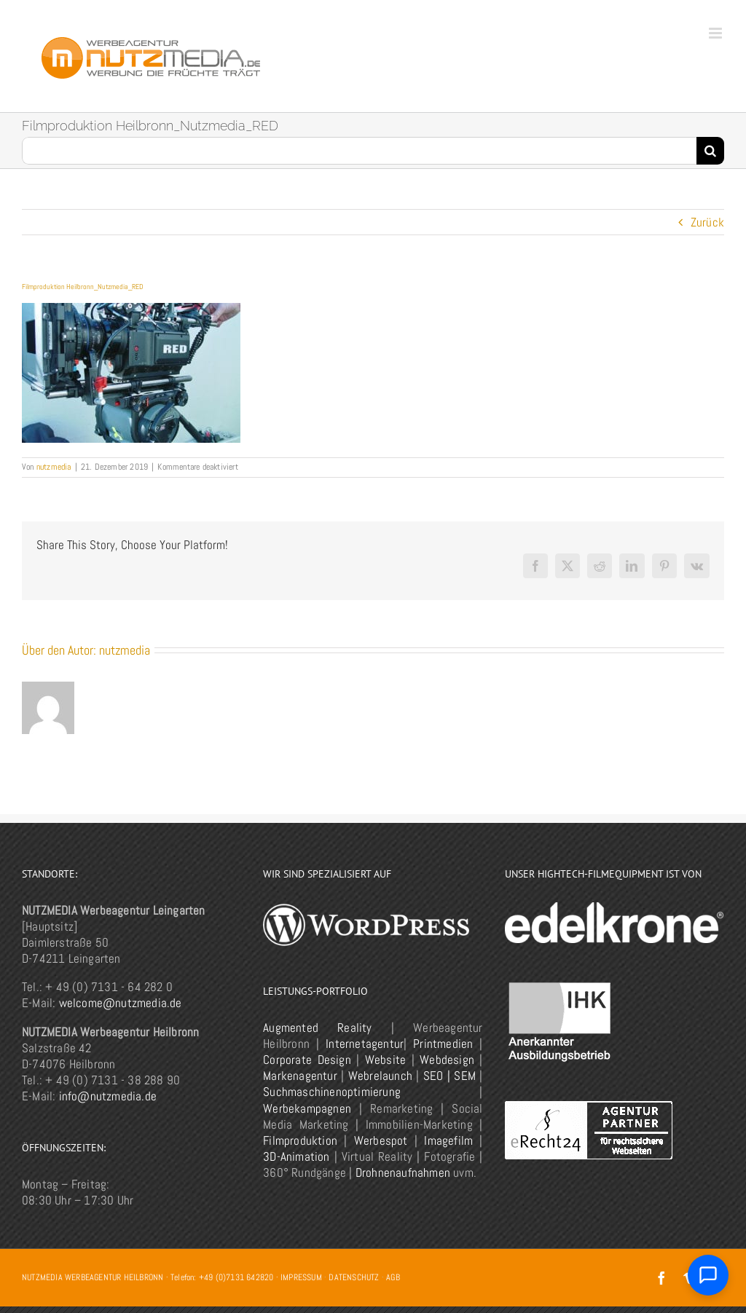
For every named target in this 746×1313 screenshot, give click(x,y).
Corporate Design (306, 1060)
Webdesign (447, 1060)
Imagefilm (448, 1140)
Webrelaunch (380, 1076)
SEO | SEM (449, 1076)
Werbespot (381, 1140)
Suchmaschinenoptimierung (332, 1092)
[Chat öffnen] (708, 1275)
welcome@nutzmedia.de (120, 1003)
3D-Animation (296, 1156)
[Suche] (710, 151)
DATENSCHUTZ (354, 1277)
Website (385, 1060)
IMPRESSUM (301, 1277)
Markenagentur (300, 1076)
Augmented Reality (317, 1028)
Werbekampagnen (307, 1108)
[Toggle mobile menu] (716, 33)
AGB (393, 1277)
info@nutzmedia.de (108, 1096)
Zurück (707, 222)
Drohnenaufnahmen (403, 1172)
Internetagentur (365, 1044)
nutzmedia (53, 467)
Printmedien (443, 1044)
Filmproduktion (300, 1140)
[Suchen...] (359, 151)
